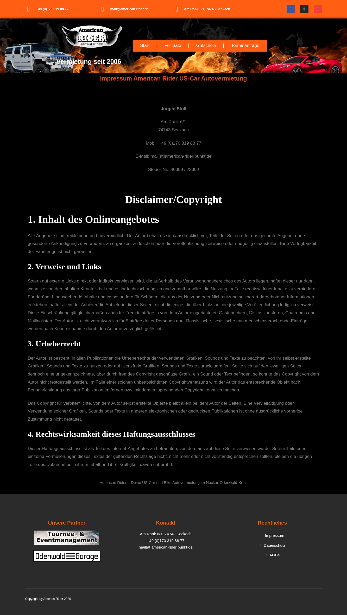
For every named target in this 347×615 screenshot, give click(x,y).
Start (144, 45)
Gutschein (206, 45)
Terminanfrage (245, 45)
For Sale (173, 45)
